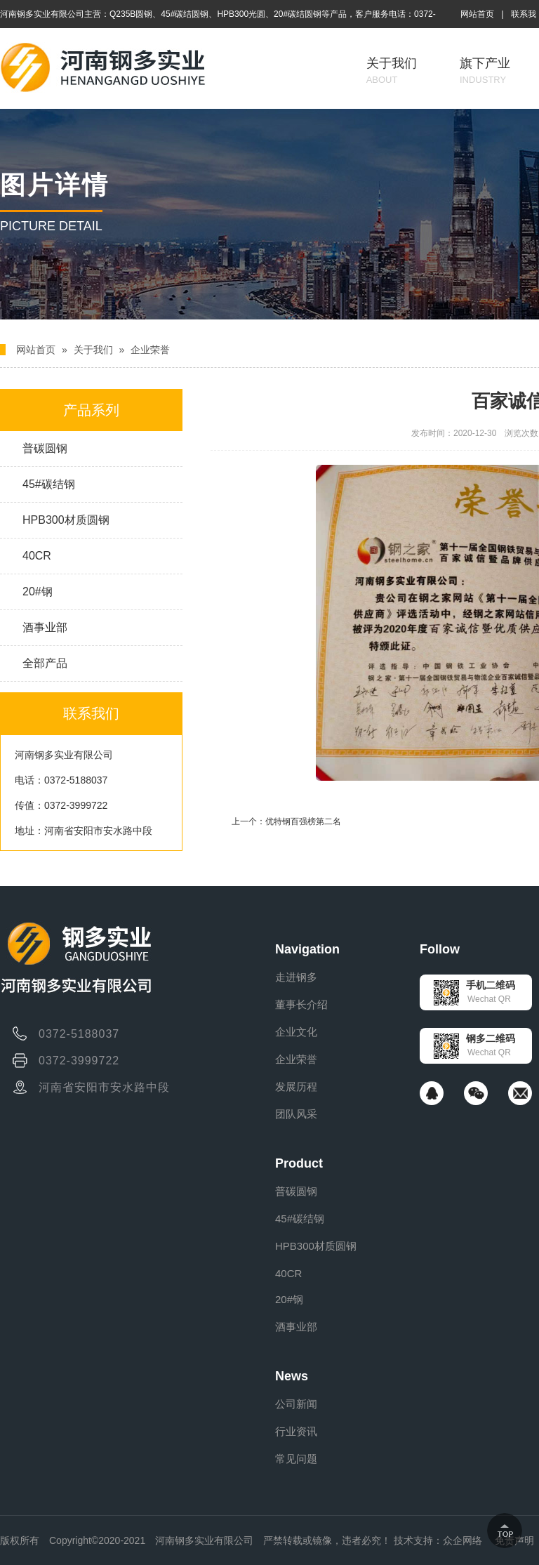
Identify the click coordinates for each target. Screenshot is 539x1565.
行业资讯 (296, 1431)
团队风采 (296, 1114)
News (291, 1376)
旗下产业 (485, 70)
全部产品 (44, 663)
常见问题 (296, 1459)
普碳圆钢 (44, 448)
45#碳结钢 (48, 484)
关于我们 (391, 70)
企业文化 (296, 1032)
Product (299, 1163)
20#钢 (37, 591)
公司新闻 (296, 1404)
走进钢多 (296, 977)
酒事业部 (44, 627)
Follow (440, 949)
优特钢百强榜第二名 (303, 821)
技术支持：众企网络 (438, 1540)
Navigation (307, 949)
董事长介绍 (301, 1004)
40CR (36, 556)
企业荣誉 (150, 349)
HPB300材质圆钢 (65, 520)
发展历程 (296, 1086)
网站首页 (477, 14)
